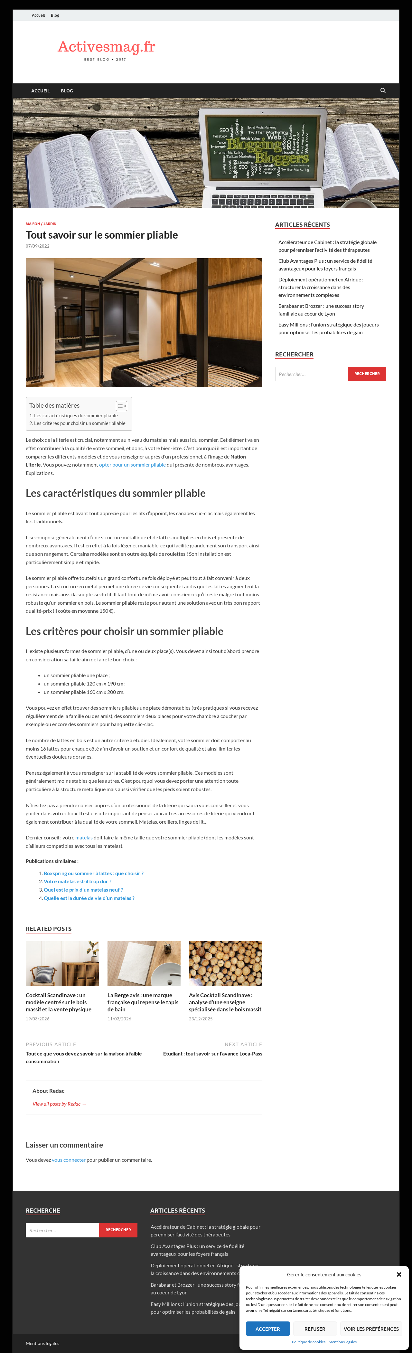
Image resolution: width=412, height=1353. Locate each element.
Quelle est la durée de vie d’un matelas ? (89, 898)
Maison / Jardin (41, 224)
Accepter (268, 1329)
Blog (55, 15)
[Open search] (383, 90)
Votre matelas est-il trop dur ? (77, 881)
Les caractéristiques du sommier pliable (76, 415)
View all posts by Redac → (60, 1104)
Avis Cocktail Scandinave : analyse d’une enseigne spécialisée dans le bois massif (225, 1002)
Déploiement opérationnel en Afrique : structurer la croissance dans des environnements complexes (320, 287)
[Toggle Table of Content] (118, 406)
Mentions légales (343, 1341)
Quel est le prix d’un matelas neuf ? (83, 889)
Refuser (314, 1329)
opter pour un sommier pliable (132, 464)
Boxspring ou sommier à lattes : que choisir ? (94, 873)
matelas (84, 837)
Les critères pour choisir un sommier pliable (80, 423)
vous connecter (69, 1160)
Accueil (38, 15)
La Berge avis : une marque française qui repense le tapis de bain (143, 1002)
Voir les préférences (371, 1329)
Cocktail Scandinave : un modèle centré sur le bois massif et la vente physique (58, 1002)
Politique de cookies (308, 1341)
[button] (399, 1274)
